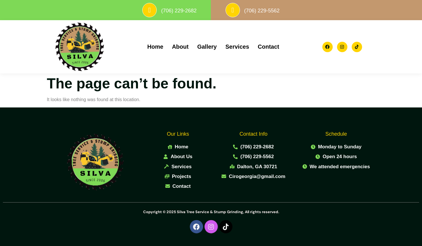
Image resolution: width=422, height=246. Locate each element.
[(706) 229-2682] (162, 10)
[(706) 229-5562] (245, 10)
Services (237, 47)
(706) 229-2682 (191, 11)
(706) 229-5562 (274, 11)
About (180, 47)
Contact (268, 47)
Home (155, 47)
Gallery (207, 47)
